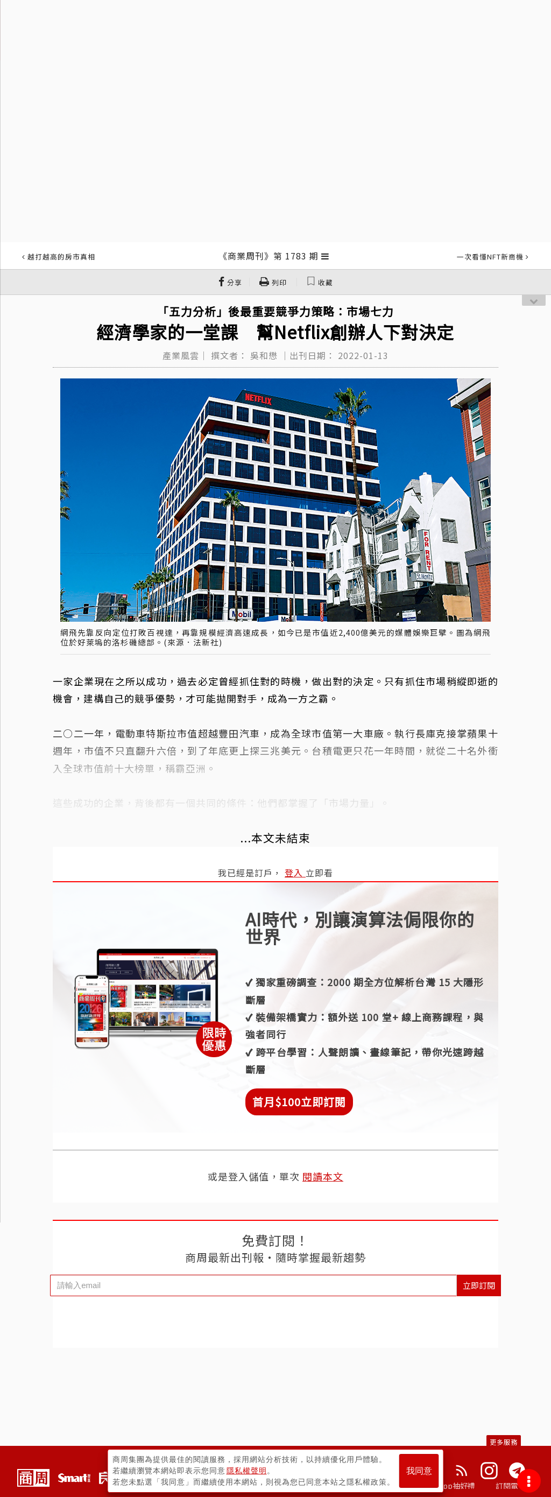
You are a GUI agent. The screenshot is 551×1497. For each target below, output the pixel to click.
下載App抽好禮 (449, 1485)
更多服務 (504, 1441)
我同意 (419, 1470)
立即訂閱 (479, 1285)
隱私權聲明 (247, 1470)
